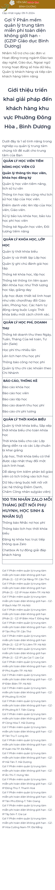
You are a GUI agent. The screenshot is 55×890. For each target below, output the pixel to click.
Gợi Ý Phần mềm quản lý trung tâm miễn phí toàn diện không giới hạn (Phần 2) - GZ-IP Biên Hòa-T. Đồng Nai (25, 614)
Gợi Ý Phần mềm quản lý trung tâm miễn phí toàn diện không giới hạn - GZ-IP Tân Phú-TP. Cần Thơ (27, 627)
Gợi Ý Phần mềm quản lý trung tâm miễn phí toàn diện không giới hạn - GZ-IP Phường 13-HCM (27, 692)
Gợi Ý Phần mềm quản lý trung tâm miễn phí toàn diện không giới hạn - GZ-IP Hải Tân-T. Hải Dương (27, 757)
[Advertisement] (27, 860)
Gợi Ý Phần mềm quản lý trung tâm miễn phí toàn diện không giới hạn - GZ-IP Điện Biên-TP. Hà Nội (27, 679)
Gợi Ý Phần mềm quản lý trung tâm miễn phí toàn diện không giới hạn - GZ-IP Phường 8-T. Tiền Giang (27, 705)
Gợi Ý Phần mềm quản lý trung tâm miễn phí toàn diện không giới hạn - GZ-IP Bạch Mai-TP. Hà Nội (27, 601)
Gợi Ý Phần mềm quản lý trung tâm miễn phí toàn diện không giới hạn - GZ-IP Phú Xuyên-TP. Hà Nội (27, 666)
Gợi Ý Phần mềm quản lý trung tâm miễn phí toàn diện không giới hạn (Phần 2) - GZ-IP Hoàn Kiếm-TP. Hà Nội (26, 588)
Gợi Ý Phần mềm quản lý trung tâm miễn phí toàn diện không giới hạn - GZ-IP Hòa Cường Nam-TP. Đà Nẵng (27, 823)
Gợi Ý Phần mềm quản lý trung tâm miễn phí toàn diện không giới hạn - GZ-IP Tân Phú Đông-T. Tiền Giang (27, 797)
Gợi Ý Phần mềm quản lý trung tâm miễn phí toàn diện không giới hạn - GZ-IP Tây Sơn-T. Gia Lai (27, 810)
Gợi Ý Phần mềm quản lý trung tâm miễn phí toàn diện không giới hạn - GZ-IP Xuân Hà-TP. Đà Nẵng (27, 744)
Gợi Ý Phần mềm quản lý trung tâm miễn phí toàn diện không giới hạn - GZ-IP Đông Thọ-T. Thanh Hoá (27, 784)
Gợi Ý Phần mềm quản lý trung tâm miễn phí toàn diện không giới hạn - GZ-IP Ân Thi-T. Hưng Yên (27, 770)
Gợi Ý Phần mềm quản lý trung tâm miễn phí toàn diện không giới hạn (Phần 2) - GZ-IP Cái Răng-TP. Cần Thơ (25, 575)
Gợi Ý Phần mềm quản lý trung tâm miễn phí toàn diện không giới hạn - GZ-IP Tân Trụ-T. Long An (27, 731)
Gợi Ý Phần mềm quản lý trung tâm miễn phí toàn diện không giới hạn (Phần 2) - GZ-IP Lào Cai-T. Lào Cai (24, 653)
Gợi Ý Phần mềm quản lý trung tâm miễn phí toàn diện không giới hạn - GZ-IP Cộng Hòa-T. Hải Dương (27, 718)
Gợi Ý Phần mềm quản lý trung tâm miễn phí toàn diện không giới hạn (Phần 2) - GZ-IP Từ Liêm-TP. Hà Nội (24, 640)
